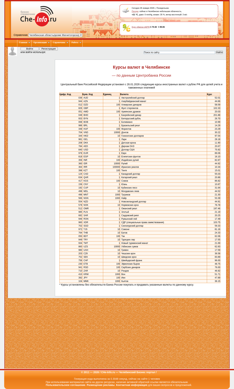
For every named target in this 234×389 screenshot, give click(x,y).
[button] (51, 51)
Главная (24, 42)
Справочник (60, 42)
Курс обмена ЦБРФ (141, 27)
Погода (135, 11)
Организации (41, 42)
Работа (76, 42)
